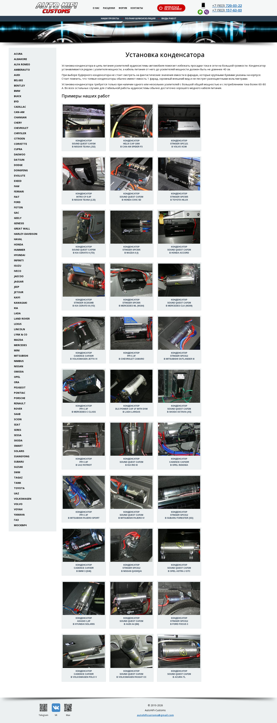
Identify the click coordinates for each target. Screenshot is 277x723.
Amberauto (22, 69)
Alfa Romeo (22, 64)
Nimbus (19, 361)
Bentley (19, 85)
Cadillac (20, 106)
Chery (18, 122)
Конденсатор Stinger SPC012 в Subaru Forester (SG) (179, 515)
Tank (17, 482)
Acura (18, 53)
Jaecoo (18, 276)
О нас (96, 8)
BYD (16, 101)
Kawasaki (20, 302)
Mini (17, 350)
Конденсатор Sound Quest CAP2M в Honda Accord (179, 250)
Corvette (20, 143)
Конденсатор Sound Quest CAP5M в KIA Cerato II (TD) (83, 250)
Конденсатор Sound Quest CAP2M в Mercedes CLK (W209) (179, 303)
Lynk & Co (20, 334)
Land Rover (22, 318)
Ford (17, 202)
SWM (17, 472)
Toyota (19, 488)
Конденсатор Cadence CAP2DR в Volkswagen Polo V (84, 674)
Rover (18, 408)
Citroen (19, 138)
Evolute (19, 175)
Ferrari (19, 191)
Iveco (17, 271)
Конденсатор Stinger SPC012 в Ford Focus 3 (179, 621)
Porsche (19, 398)
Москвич (20, 525)
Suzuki (18, 467)
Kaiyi (17, 297)
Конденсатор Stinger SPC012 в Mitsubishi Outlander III (179, 356)
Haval (18, 239)
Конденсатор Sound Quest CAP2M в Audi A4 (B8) (131, 621)
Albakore (20, 59)
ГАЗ (16, 520)
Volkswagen (22, 498)
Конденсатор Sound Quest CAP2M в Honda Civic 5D (131, 196)
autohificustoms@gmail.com (155, 715)
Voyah (18, 509)
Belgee (18, 80)
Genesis (19, 223)
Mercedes (20, 345)
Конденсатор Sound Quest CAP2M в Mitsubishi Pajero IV (131, 515)
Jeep (16, 286)
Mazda (18, 339)
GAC (16, 212)
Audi (17, 75)
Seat (17, 424)
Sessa (17, 435)
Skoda (18, 440)
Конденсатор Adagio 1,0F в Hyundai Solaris (84, 621)
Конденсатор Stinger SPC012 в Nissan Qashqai (131, 568)
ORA (16, 382)
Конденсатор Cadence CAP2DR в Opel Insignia (179, 462)
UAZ (16, 493)
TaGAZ (18, 477)
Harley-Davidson (25, 234)
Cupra (18, 149)
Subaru (19, 461)
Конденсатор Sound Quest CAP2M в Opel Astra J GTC (179, 568)
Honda (18, 244)
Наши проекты (110, 18)
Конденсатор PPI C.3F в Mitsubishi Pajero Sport (83, 515)
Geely (17, 218)
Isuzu (17, 265)
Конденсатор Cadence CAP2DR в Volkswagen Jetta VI (83, 356)
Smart (18, 445)
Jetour (18, 292)
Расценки (109, 8)
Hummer (19, 249)
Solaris (19, 451)
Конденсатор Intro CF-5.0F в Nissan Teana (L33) (84, 196)
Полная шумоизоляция (140, 18)
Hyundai (19, 255)
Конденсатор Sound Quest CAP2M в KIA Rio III (131, 462)
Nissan (18, 366)
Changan (20, 117)
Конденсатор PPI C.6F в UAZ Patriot (84, 462)
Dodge (18, 165)
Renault (20, 403)
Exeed (18, 181)
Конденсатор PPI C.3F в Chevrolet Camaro (131, 356)
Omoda (19, 371)
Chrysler (20, 133)
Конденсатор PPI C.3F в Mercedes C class (84, 409)
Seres (17, 430)
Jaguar (18, 281)
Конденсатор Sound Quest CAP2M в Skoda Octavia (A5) (179, 409)
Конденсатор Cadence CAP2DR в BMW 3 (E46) (84, 568)
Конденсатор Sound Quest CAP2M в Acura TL (179, 674)
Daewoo (19, 154)
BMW (17, 91)
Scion (18, 419)
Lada (17, 313)
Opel (17, 377)
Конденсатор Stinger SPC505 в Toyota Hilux (179, 196)
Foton (18, 207)
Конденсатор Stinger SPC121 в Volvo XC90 (179, 143)
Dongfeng (21, 170)
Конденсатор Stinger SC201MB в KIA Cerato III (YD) (84, 303)
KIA (16, 308)
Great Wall (22, 228)
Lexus (18, 324)
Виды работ (168, 18)
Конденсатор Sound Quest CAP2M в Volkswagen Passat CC (131, 674)
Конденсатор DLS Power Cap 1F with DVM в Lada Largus (131, 409)
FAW (16, 186)
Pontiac (19, 392)
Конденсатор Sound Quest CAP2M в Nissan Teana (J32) (83, 143)
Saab (17, 414)
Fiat (16, 196)
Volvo (18, 504)
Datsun (19, 159)
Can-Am (19, 112)
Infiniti (19, 260)
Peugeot (20, 387)
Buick (17, 96)
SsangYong (21, 456)
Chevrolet (21, 128)
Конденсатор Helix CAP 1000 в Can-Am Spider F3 (131, 143)
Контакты (137, 8)
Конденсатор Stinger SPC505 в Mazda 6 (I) (131, 250)
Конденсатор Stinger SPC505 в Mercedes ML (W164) (131, 303)
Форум (123, 8)
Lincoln (19, 329)
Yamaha (19, 514)
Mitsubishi (21, 355)
